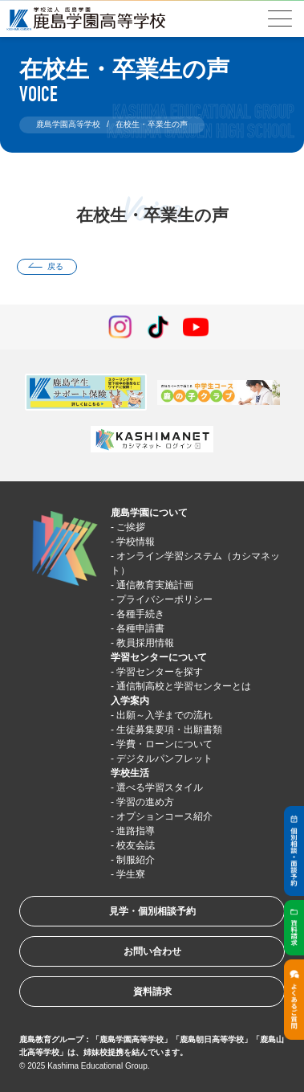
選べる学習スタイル (159, 787)
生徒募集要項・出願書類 (169, 729)
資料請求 (152, 991)
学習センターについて (159, 657)
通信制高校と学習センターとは (183, 686)
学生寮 (130, 874)
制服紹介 (135, 859)
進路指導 (135, 830)
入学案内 (130, 700)
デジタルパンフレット (164, 758)
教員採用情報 (145, 642)
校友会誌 (135, 845)
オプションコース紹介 (164, 816)
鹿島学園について (149, 512)
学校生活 (130, 773)
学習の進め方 (145, 802)
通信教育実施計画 (154, 585)
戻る (55, 266)
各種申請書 (140, 628)
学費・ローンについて (164, 744)
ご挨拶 (130, 527)
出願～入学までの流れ (164, 715)
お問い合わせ (152, 951)
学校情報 (135, 541)
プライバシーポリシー (164, 599)
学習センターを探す (159, 671)
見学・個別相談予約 (152, 911)
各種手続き (140, 614)
